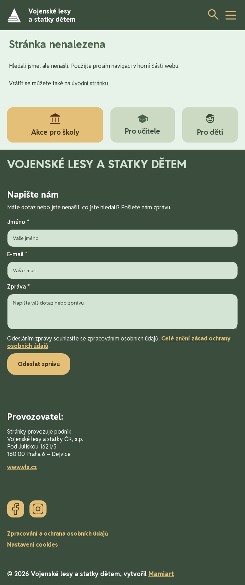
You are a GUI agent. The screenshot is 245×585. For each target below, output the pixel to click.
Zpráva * (122, 307)
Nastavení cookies (32, 544)
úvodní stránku (90, 83)
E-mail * (122, 265)
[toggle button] (231, 15)
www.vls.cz (22, 467)
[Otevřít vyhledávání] (211, 14)
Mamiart (161, 574)
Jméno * (122, 232)
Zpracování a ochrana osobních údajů (57, 533)
